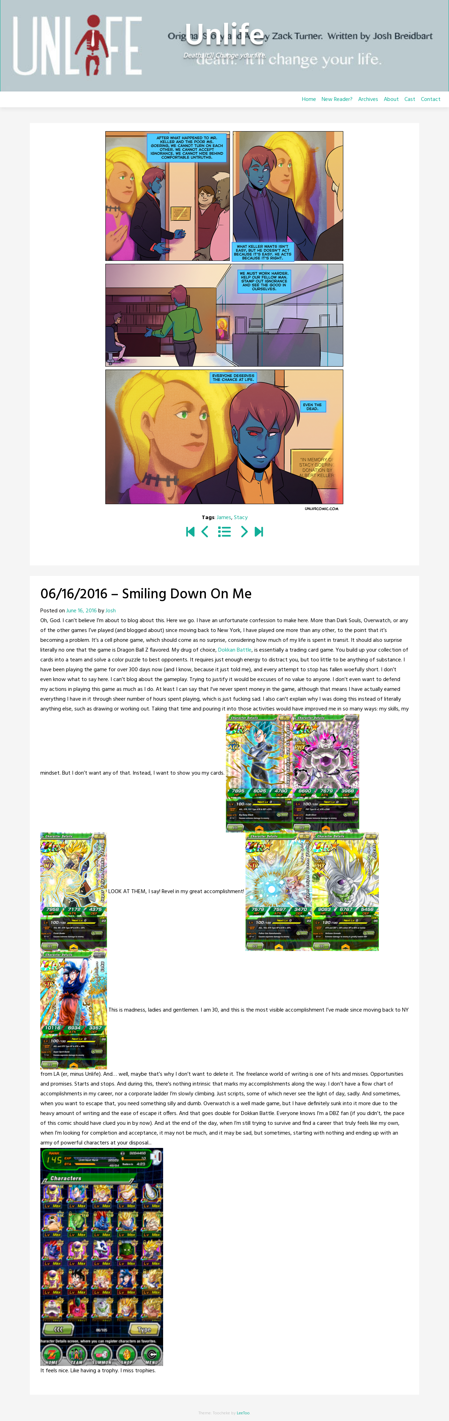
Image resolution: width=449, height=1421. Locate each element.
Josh (111, 611)
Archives (368, 99)
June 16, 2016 (81, 611)
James (224, 517)
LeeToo (243, 1413)
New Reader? (337, 99)
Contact (431, 99)
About (391, 99)
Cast (409, 99)
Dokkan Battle (235, 650)
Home (309, 99)
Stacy (241, 517)
